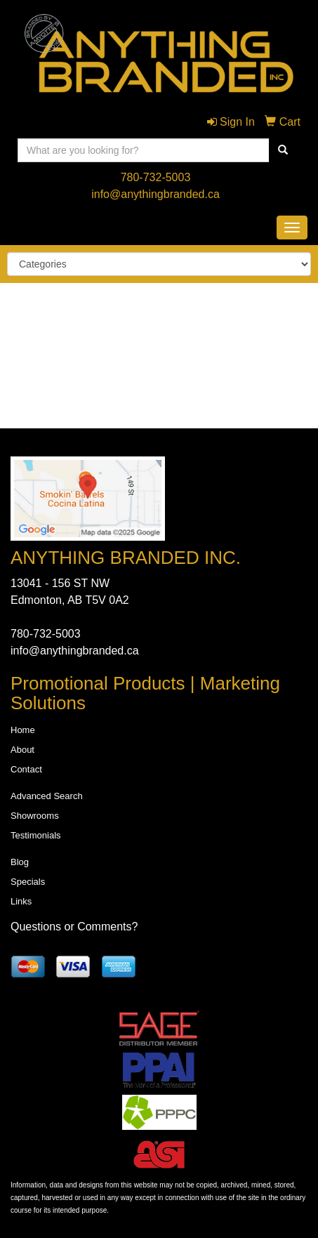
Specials (28, 881)
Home (23, 730)
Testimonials (36, 835)
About (22, 749)
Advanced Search (47, 796)
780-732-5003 (156, 177)
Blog (20, 862)
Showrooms (35, 815)
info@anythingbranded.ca (155, 194)
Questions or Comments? (74, 927)
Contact (26, 769)
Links (21, 901)
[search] (283, 150)
